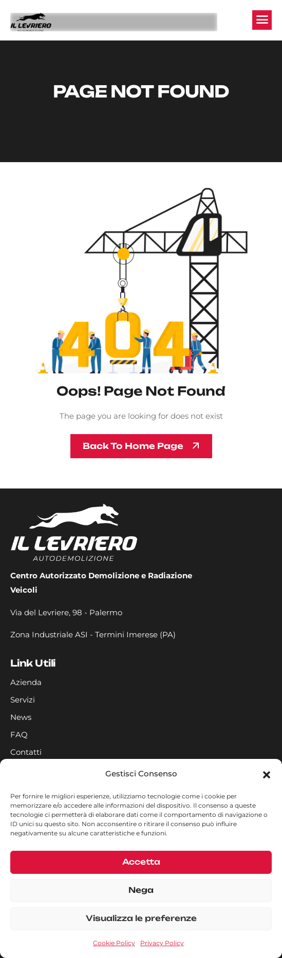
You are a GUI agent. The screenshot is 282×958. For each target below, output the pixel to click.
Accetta (141, 862)
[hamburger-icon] (262, 20)
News (20, 717)
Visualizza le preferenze (141, 918)
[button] (266, 774)
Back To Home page (133, 446)
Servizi (22, 700)
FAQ (19, 734)
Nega (141, 890)
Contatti (26, 752)
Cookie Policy (114, 943)
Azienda (26, 682)
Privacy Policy (162, 943)
